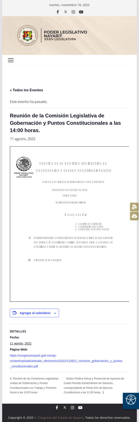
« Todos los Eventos (26, 90)
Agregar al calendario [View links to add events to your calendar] (35, 313)
